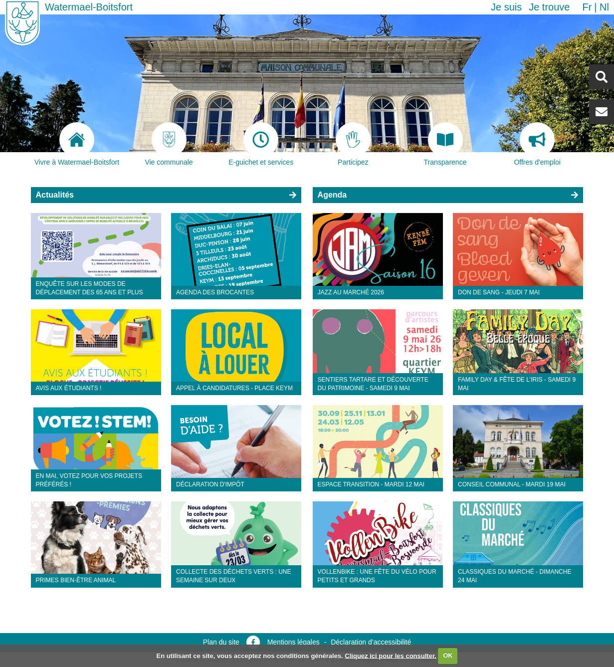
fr (587, 6)
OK (448, 655)
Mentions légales (293, 642)
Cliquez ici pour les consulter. (390, 655)
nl (604, 6)
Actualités (55, 195)
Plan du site (221, 642)
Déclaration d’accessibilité (371, 642)
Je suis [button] (506, 6)
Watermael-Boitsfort (89, 6)
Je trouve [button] (549, 6)
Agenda (332, 195)
